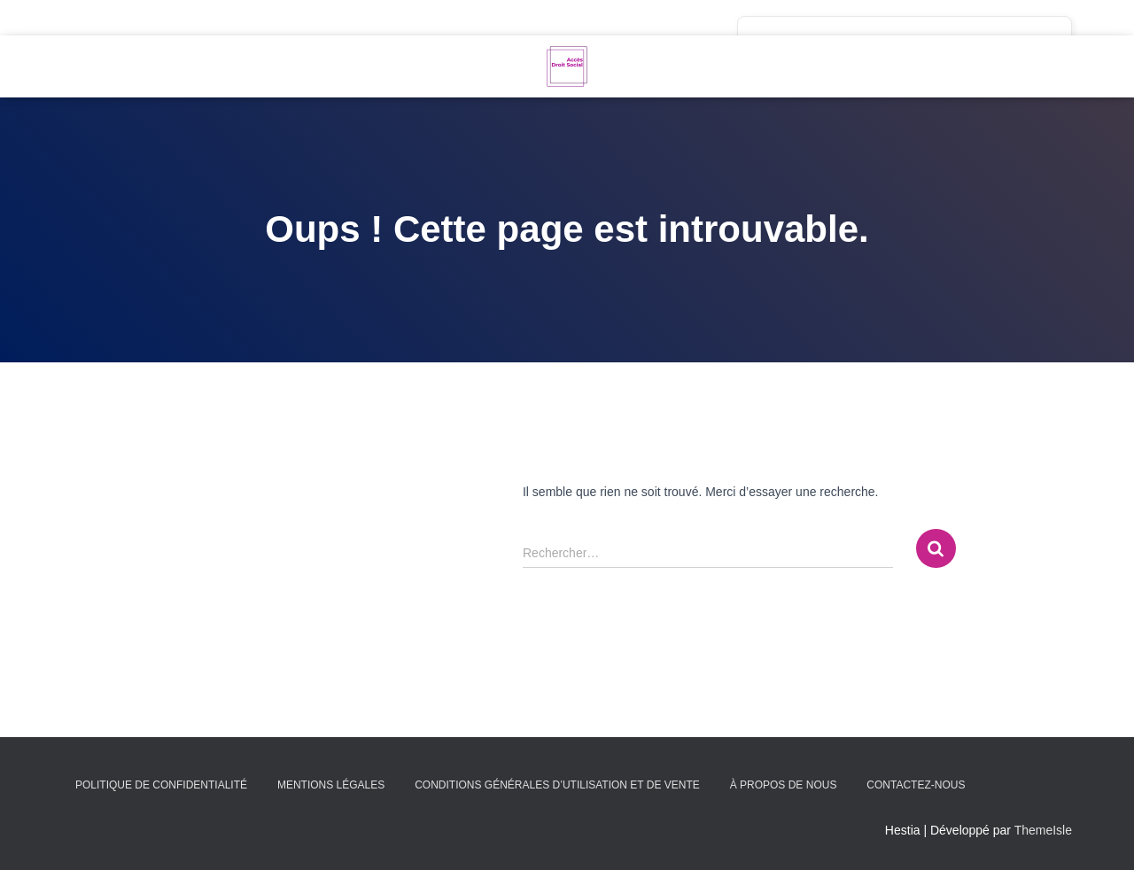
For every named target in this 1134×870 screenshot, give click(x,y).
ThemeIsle (1043, 830)
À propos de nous (783, 785)
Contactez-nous (915, 785)
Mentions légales (330, 785)
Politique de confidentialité (161, 785)
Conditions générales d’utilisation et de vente (557, 785)
